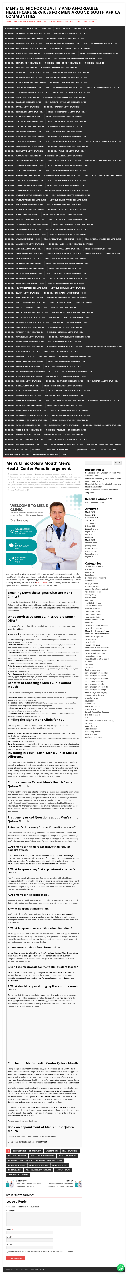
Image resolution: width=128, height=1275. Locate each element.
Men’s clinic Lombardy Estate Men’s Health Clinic (67, 229)
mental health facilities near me (31, 487)
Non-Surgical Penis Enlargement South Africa (103, 473)
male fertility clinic (55, 477)
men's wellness (14, 1170)
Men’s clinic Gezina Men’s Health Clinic (64, 161)
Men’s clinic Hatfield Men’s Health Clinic (22, 175)
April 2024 (89, 537)
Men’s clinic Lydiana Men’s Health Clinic (22, 239)
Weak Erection (20, 490)
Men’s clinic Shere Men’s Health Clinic (75, 356)
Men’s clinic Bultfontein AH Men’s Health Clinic (25, 82)
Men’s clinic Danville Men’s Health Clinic (22, 107)
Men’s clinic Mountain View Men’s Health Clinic (25, 278)
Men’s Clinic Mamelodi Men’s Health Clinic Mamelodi (71, 244)
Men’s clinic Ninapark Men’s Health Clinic (68, 288)
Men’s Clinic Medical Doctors (98, 249)
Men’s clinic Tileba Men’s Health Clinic (104, 401)
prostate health (63, 1170)
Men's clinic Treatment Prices (66, 479)
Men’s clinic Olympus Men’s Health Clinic (22, 293)
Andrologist (89, 572)
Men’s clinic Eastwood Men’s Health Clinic (23, 131)
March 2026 (90, 512)
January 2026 (90, 515)
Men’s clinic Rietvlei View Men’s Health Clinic (24, 342)
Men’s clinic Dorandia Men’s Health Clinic (66, 126)
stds (86, 717)
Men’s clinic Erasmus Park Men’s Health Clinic (24, 146)
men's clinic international (42, 1156)
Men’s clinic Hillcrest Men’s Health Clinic (23, 190)
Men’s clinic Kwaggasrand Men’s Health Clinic (25, 220)
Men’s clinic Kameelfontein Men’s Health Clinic (25, 200)
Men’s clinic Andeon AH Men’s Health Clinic (23, 43)
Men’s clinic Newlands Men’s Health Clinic (66, 283)
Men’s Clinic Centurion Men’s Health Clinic (68, 82)
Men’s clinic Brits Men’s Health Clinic (21, 68)
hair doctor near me (93, 592)
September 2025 (91, 523)
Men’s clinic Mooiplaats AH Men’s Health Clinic (25, 268)
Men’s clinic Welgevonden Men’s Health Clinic (66, 430)
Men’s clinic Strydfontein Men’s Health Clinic (66, 376)
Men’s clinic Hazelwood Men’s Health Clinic (103, 175)
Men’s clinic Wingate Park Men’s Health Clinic (67, 440)
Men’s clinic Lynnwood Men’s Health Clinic (62, 239)
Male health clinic (70, 1151)
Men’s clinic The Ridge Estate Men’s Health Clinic (69, 391)
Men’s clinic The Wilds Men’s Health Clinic (23, 396)
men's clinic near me (67, 1156)
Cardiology (89, 575)
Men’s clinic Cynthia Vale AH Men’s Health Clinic (65, 102)
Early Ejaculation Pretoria (83, 450)
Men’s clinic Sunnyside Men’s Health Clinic (64, 381)
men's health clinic (16, 1165)
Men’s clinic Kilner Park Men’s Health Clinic (24, 205)
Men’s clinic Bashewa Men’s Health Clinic (22, 53)
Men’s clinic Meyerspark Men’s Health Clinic (103, 254)
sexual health (66, 832)
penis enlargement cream (95, 675)
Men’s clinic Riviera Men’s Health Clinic (64, 342)
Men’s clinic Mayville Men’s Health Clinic (64, 249)
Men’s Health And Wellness (16, 450)
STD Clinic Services (92, 475)
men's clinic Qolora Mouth (20, 1160)
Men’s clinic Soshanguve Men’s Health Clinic (74, 371)
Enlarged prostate (92, 586)
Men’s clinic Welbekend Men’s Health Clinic (23, 430)
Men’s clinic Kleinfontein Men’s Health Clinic (24, 210)
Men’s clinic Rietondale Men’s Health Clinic (65, 332)
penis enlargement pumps (95, 689)
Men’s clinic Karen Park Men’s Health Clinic (68, 200)
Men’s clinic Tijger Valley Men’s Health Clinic (65, 401)
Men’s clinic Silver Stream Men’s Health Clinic (24, 361)
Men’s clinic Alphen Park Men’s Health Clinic (24, 38)
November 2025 (91, 517)
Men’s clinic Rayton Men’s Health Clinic (65, 327)
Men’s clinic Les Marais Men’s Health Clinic (74, 29)
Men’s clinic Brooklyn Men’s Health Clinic (71, 73)
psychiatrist (89, 701)
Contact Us (32, 29)
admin (30, 474)
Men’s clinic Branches (94, 63)
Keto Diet (89, 600)
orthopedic (89, 664)
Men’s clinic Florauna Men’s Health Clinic (23, 156)
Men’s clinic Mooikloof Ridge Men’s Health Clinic (67, 263)
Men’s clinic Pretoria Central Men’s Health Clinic (71, 303)
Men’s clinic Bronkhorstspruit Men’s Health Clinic (27, 73)
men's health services (38, 1165)
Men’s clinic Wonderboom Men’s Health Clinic (63, 445)
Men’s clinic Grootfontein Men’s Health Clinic (68, 166)
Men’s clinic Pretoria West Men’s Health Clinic (25, 317)
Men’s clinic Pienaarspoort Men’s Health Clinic (25, 303)
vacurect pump (91, 726)
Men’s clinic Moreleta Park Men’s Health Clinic (66, 273)
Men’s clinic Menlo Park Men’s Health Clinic (24, 254)
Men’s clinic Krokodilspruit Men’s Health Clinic (63, 215)
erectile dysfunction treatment (27, 1151)
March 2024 (90, 540)
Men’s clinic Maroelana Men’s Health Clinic (23, 249)
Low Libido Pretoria (107, 450)
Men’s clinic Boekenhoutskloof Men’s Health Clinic (27, 58)
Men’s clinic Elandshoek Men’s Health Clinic (65, 131)
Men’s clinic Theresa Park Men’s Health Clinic (64, 396)
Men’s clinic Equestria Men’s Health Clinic (104, 141)
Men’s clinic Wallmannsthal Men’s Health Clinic (26, 410)
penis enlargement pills (94, 684)
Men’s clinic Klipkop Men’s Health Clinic (22, 215)
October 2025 (90, 520)
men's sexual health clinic (66, 484)
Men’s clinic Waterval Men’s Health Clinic (70, 420)
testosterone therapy (18, 1175)
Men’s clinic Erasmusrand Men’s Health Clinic (24, 151)
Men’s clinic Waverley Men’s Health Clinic (61, 425)
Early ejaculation (91, 583)
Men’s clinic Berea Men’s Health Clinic (60, 53)
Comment (10, 1211)
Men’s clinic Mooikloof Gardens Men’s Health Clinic (27, 34)
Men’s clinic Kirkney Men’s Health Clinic (64, 205)
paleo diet (89, 667)
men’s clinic (34, 995)
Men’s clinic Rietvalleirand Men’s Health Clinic (69, 337)
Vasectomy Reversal (93, 731)
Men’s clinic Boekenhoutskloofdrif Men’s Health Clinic (78, 58)
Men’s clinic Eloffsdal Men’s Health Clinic (64, 141)
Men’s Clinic (13, 1088)
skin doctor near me (93, 715)
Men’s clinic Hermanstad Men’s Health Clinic (24, 185)
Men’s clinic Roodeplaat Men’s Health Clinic (24, 347)
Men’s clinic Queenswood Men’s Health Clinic (24, 327)
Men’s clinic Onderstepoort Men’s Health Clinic (65, 293)
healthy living (90, 594)
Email (8, 1237)
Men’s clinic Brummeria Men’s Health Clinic (23, 78)
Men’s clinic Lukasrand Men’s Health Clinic (68, 234)
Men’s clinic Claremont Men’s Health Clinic (64, 87)
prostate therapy (92, 698)
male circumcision (25, 477)
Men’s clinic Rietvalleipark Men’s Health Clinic (25, 337)
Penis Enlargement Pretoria (45, 454)
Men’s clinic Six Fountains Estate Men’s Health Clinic (28, 371)
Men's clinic (12, 479)
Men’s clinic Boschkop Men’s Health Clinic (63, 63)
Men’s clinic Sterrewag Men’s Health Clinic (23, 376)
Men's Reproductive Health (45, 484)
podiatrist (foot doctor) (94, 695)
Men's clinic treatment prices (49, 1160)
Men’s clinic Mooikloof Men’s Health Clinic (23, 263)
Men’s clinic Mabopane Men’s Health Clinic (102, 239)
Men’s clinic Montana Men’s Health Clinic (23, 259)
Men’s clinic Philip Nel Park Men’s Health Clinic (67, 298)
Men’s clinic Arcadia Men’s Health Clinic (101, 43)
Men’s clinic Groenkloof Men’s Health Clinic (24, 166)
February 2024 (91, 543)
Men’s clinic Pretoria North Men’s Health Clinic (72, 312)
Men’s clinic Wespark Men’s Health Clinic (22, 435)
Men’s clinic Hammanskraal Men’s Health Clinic (66, 171)
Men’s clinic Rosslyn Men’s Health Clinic (22, 352)
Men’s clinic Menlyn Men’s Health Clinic (64, 254)
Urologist (88, 723)
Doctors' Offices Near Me (95, 578)
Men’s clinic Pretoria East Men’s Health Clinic (56, 308)
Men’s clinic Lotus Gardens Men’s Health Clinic (25, 234)
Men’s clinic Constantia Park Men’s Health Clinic (64, 97)
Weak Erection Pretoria (57, 450)
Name (9, 1229)
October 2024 (90, 526)
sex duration (90, 703)
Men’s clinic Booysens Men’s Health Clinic (23, 63)
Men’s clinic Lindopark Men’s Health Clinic (23, 229)
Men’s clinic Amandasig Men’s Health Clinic (65, 38)
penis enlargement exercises (96, 678)
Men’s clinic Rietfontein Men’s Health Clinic (24, 332)
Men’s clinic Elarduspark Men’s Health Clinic (67, 136)
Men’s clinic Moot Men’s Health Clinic (65, 268)
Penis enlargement (92, 670)
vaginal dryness (91, 729)
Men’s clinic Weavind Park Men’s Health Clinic (102, 425)
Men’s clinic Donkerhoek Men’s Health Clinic (24, 122)
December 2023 (91, 548)
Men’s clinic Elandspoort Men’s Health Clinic (24, 136)
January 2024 (90, 545)
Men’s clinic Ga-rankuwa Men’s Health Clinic (64, 156)
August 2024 (90, 531)
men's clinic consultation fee (27, 479)
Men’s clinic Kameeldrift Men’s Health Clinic (71, 195)
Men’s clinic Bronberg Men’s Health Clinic (59, 68)
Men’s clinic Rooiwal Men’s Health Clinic (64, 347)
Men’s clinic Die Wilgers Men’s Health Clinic (23, 117)
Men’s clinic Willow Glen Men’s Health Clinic (24, 440)
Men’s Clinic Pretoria (14, 29)
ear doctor (89, 580)
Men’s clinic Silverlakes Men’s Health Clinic (67, 361)
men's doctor (54, 482)
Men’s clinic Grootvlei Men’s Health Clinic (23, 171)
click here (23, 1110)
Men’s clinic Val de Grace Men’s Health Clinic (24, 405)
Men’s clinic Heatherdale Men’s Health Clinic (24, 180)
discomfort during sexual (67, 773)
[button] (120, 1268)
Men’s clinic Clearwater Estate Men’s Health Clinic (27, 92)
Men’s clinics (12, 669)
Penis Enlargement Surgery (96, 692)
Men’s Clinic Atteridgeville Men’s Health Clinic (70, 48)
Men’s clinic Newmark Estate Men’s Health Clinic (26, 288)
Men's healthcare (59, 1165)
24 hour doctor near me (94, 566)
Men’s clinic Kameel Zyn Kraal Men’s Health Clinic (26, 195)
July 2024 (88, 534)
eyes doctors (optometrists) (96, 589)
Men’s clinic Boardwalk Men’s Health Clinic (99, 53)
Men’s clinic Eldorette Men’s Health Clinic (23, 141)
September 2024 (91, 529)
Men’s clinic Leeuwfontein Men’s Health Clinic (73, 224)
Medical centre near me (71, 477)
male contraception (40, 477)
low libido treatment (44, 474)
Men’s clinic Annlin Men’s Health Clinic (63, 43)
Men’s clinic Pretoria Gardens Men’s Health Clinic (26, 312)
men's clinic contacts (46, 479)
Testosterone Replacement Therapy (99, 720)
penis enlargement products (65, 677)
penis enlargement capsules (96, 673)
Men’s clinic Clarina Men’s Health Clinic (104, 87)
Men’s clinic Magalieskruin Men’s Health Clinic (25, 244)
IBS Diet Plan (90, 597)
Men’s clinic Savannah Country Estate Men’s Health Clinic (30, 356)
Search (117, 463)
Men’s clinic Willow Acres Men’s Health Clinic (63, 435)
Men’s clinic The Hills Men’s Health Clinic (22, 386)
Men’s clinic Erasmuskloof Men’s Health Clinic (68, 146)
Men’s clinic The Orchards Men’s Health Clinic (25, 391)
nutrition (88, 661)
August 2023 (90, 557)
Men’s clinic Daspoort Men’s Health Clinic (62, 107)
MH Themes (40, 1269)
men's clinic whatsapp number (19, 482)
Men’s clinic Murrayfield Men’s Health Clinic (24, 283)
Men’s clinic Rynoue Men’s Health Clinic (61, 352)
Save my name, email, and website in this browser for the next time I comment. (41, 1251)
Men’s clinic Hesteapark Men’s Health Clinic (66, 185)
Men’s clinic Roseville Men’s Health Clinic (104, 347)
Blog (64, 454)
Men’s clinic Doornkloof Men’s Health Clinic (67, 122)
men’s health (30, 741)
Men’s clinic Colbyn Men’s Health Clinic (22, 97)
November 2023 (91, 551)
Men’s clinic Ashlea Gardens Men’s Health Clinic (25, 48)
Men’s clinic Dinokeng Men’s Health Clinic (64, 117)
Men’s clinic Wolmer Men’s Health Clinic (22, 445)
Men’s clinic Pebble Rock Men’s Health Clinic (24, 298)
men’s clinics (41, 582)
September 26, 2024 (17, 474)
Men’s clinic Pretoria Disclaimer (19, 308)
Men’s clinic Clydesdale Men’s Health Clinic (71, 92)
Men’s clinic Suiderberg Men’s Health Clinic (23, 381)
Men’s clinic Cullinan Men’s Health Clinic (23, 102)
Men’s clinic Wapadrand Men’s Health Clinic (69, 410)
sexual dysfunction (50, 487)
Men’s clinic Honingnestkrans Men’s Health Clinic (66, 190)
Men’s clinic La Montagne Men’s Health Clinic (68, 220)
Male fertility (52, 1151)
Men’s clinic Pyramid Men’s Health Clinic (70, 322)
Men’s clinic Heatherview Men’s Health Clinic (67, 180)
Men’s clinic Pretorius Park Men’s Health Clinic (69, 317)
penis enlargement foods (95, 681)
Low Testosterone (92, 608)
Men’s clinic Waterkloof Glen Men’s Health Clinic (26, 415)
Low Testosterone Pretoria (17, 454)
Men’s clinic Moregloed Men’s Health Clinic (24, 273)
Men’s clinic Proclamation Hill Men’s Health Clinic (27, 322)
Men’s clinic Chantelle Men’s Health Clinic (23, 87)
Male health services (17, 1156)
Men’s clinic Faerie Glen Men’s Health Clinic (67, 151)
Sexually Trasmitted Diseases (97, 712)
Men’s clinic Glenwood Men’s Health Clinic (103, 161)
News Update (37, 450)
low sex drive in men (60, 474)
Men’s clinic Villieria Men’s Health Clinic (64, 405)
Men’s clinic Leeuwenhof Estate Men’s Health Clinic (27, 224)
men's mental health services (23, 484)
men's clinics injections (39, 482)
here (34, 1121)
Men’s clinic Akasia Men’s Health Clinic (70, 34)
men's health (65, 482)
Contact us (12, 1107)
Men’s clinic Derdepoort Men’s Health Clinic (67, 112)
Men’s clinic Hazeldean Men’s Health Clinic (62, 175)
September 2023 (91, 554)
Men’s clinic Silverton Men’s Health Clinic (23, 366)
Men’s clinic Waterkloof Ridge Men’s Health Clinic (26, 420)
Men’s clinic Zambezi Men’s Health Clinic (104, 445)
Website (9, 1244)
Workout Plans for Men (94, 737)
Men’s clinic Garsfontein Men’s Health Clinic (24, 161)
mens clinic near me (93, 656)
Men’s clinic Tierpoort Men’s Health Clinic (23, 401)
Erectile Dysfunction (33, 933)
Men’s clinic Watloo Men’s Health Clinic (22, 425)
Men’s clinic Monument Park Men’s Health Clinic (65, 259)
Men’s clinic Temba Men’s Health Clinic (103, 381)
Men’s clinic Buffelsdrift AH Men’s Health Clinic (66, 78)
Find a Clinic (46, 29)
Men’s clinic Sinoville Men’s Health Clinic (63, 366)
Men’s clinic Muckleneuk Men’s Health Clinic (69, 278)
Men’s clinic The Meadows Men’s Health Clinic (63, 386)
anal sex (88, 569)
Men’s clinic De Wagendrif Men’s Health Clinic (24, 112)
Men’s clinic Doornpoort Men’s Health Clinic (24, 126)
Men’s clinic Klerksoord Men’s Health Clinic (67, 210)
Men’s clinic (21, 1136)
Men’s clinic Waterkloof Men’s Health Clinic (71, 415)
